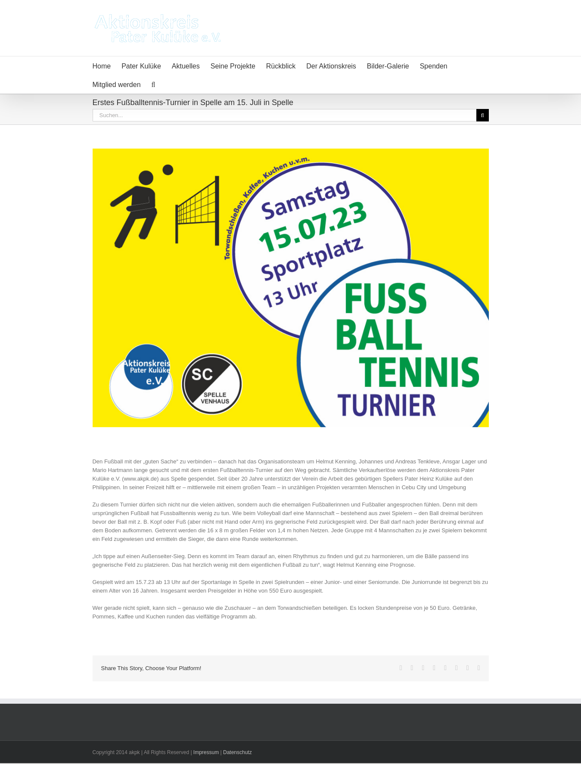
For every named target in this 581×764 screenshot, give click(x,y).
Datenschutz (237, 752)
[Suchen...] (284, 115)
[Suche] (482, 115)
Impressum (206, 752)
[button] (153, 84)
